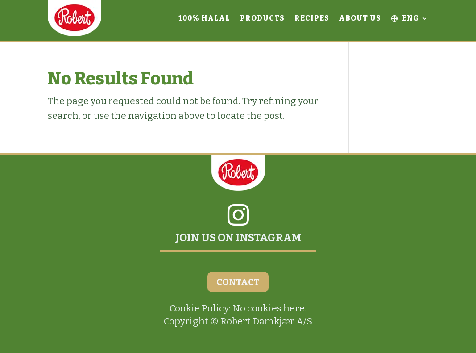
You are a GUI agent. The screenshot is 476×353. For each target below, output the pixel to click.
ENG (405, 18)
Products (262, 18)
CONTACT (238, 282)
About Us (360, 18)
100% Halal (204, 18)
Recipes (311, 18)
